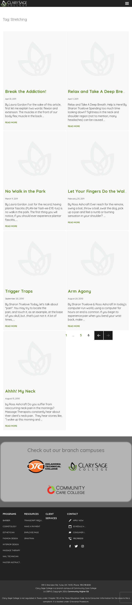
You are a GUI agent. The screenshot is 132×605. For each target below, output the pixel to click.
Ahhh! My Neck (20, 391)
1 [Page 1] (67, 335)
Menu (127, 3)
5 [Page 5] (82, 335)
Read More (11, 122)
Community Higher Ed (78, 591)
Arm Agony (79, 291)
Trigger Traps (19, 291)
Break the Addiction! (25, 91)
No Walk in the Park (25, 191)
